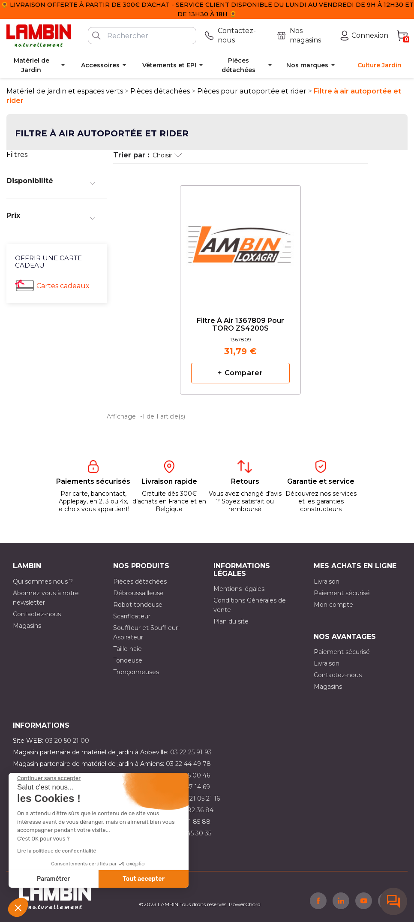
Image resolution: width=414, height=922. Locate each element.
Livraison (326, 581)
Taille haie (127, 649)
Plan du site (231, 621)
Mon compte (333, 605)
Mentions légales (238, 589)
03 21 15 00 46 (189, 775)
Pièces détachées (140, 581)
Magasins (27, 626)
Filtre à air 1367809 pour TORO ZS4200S (240, 324)
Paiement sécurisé (342, 593)
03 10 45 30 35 (190, 833)
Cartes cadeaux (63, 286)
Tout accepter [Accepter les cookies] (144, 879)
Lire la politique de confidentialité (56, 851)
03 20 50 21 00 (67, 740)
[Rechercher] (142, 35)
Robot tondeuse (137, 605)
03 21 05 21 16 (200, 798)
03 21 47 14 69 (189, 787)
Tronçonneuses (136, 672)
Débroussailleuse (138, 593)
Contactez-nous (37, 614)
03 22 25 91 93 (191, 752)
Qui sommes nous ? (43, 581)
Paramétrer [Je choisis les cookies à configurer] (53, 879)
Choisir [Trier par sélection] (167, 155)
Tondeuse (127, 660)
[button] (18, 907)
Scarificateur (131, 616)
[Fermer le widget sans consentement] (49, 778)
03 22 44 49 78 (188, 764)
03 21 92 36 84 (192, 810)
